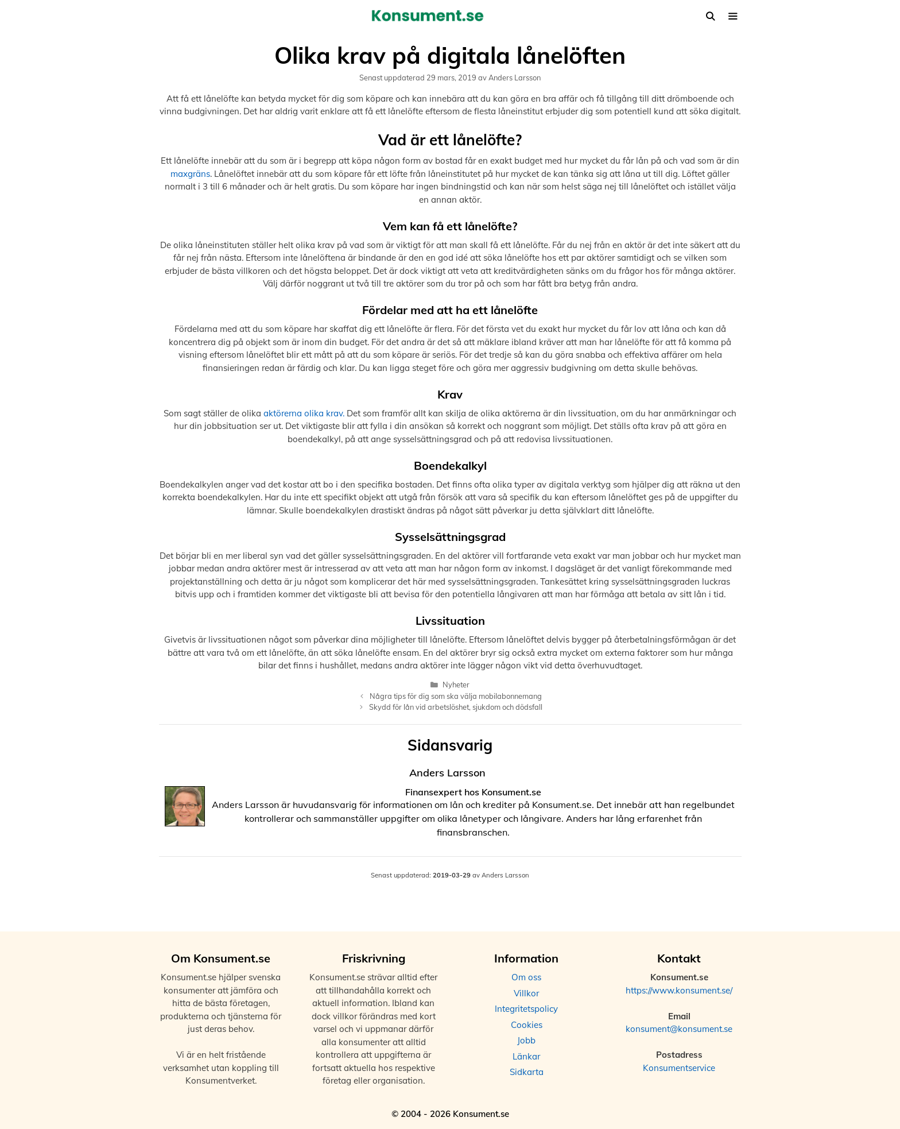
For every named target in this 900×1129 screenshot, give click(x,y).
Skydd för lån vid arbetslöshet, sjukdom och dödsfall (455, 707)
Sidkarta (527, 1071)
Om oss (526, 977)
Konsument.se (511, 792)
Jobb (526, 1040)
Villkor (526, 993)
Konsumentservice (679, 1067)
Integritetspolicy (526, 1008)
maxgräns (190, 173)
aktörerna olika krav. (303, 413)
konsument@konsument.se (679, 1028)
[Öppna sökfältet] (710, 16)
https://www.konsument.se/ (679, 990)
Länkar (526, 1056)
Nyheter (456, 684)
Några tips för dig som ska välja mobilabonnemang (456, 696)
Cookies (526, 1024)
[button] (732, 16)
